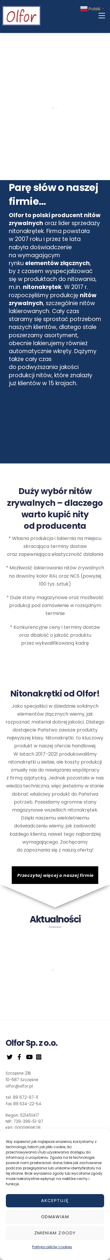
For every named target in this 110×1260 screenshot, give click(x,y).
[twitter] (10, 1056)
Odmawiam (55, 1217)
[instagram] (39, 1056)
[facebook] (19, 1056)
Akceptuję (55, 1200)
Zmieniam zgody (55, 1233)
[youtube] (29, 1056)
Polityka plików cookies (52, 1246)
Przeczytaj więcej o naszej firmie (55, 875)
